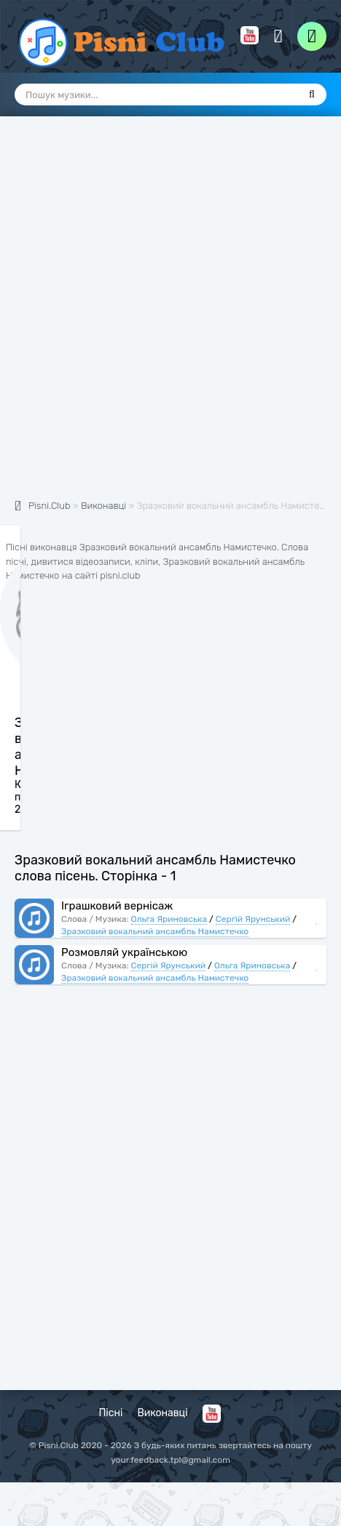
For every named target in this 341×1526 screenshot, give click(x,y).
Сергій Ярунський (253, 919)
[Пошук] (311, 94)
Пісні (110, 1413)
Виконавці (162, 1413)
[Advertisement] (170, 315)
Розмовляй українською (124, 952)
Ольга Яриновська (169, 919)
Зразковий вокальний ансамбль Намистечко (154, 931)
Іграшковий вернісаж (117, 905)
